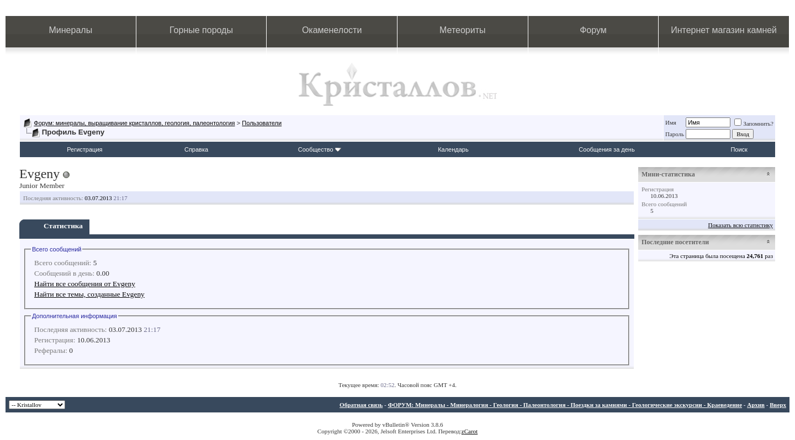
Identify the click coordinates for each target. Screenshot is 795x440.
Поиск (738, 149)
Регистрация (84, 149)
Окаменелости (332, 30)
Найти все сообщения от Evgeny (84, 284)
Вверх (778, 404)
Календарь (453, 149)
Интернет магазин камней (724, 30)
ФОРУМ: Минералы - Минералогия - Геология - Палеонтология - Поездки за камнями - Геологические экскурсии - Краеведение (565, 404)
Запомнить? (753, 123)
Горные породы (201, 30)
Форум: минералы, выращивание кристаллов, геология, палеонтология (134, 123)
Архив (756, 404)
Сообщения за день (606, 149)
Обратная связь (361, 404)
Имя (670, 122)
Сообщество (319, 149)
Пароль (674, 134)
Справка (196, 149)
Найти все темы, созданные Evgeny (89, 294)
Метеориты (462, 30)
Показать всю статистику (740, 225)
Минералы (71, 30)
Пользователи (262, 123)
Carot (471, 431)
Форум (593, 30)
